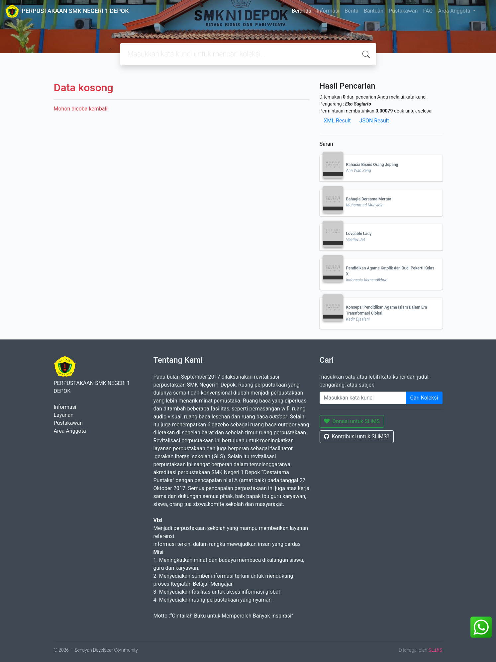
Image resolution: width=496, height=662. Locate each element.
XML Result (337, 120)
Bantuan (373, 11)
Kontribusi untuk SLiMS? (356, 436)
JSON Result (374, 120)
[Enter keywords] (363, 398)
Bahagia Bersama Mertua (368, 199)
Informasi (328, 11)
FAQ (428, 11)
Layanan (64, 415)
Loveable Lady (359, 233)
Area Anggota (454, 11)
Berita (351, 11)
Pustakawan (403, 11)
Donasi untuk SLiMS (352, 421)
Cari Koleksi (424, 398)
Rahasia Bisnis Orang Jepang (372, 164)
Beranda (301, 11)
